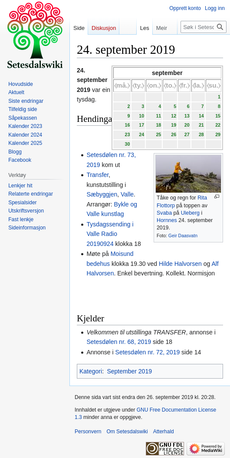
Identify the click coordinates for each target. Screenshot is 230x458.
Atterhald (163, 432)
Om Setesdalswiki (127, 432)
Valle (127, 194)
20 (187, 125)
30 (127, 144)
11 (158, 115)
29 (217, 134)
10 (141, 115)
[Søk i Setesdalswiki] (204, 27)
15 (217, 115)
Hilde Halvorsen (180, 263)
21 (201, 125)
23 (127, 134)
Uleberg (190, 213)
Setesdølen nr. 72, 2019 (147, 352)
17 (141, 125)
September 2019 (129, 371)
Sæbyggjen (101, 194)
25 (158, 134)
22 (217, 125)
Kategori (90, 371)
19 (173, 125)
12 (173, 115)
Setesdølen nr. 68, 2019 (118, 341)
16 (127, 125)
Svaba (164, 213)
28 (201, 134)
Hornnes (167, 220)
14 (201, 115)
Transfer (97, 174)
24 (141, 134)
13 (187, 115)
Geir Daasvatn (182, 235)
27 (187, 134)
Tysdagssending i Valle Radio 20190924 (109, 234)
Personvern (88, 432)
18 (158, 125)
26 (173, 134)
